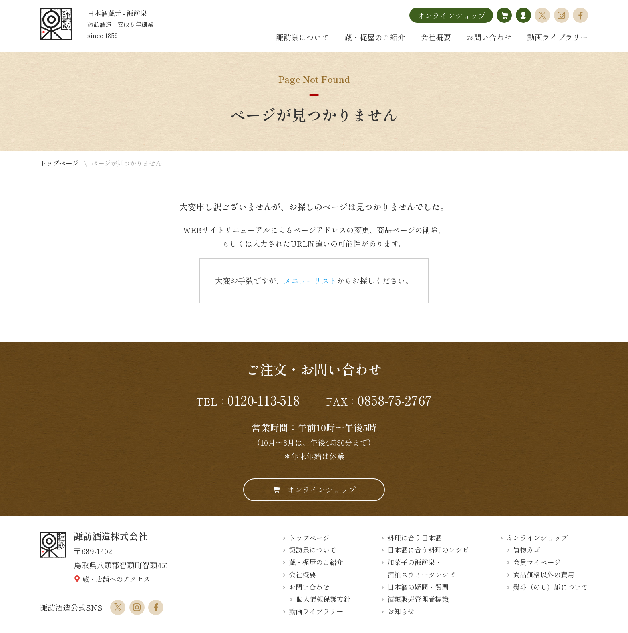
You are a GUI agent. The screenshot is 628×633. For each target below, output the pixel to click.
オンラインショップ (451, 15)
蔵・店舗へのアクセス (116, 579)
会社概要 (436, 37)
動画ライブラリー (557, 37)
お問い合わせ (489, 37)
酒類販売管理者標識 (418, 599)
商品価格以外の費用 (543, 574)
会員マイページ (537, 562)
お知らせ (401, 611)
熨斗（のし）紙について (550, 587)
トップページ (59, 163)
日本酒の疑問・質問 (418, 587)
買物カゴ (526, 550)
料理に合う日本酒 (414, 538)
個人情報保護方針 (323, 599)
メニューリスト (310, 280)
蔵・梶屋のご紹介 (374, 37)
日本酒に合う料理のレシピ (428, 550)
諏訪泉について (302, 37)
